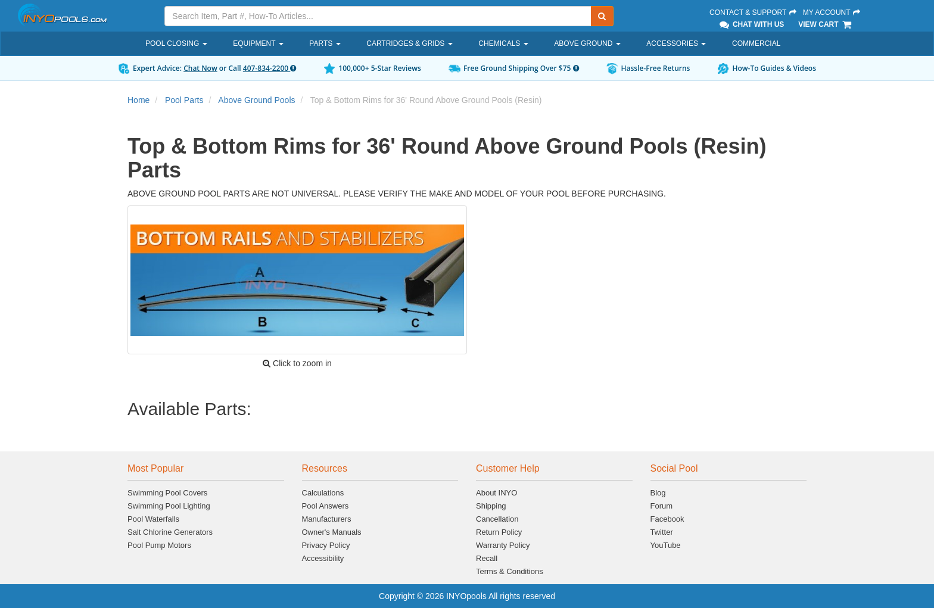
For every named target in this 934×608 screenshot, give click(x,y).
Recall (486, 558)
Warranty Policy (503, 545)
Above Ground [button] (587, 43)
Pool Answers (325, 505)
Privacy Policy (326, 545)
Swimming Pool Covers (167, 492)
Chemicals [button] (503, 43)
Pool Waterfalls (153, 519)
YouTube (665, 545)
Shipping (491, 505)
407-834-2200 (269, 68)
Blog (658, 492)
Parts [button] (324, 43)
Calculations (323, 492)
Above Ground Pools (256, 100)
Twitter (661, 532)
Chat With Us (751, 24)
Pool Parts (184, 100)
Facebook (667, 519)
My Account (832, 12)
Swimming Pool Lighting (168, 505)
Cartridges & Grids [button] (409, 43)
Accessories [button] (676, 43)
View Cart (825, 24)
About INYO (496, 492)
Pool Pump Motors (159, 545)
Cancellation (497, 519)
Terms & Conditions (509, 571)
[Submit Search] (602, 16)
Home (138, 100)
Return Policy (499, 532)
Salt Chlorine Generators (170, 532)
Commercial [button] (756, 43)
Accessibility (323, 558)
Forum (661, 505)
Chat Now (200, 68)
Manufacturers (326, 519)
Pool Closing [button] (176, 43)
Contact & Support (753, 12)
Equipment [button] (258, 43)
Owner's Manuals (332, 532)
